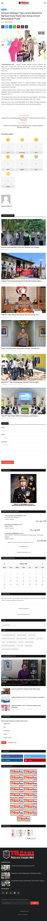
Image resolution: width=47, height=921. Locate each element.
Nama (3, 427)
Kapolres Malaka (21, 635)
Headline (4, 9)
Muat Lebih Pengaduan (23, 614)
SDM (3, 642)
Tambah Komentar (23, 546)
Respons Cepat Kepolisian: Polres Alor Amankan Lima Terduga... (20, 247)
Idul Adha (21, 642)
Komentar (5, 423)
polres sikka (39, 638)
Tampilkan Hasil (12, 742)
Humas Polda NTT (7, 22)
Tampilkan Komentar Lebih (23, 552)
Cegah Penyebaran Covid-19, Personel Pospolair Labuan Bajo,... (28, 697)
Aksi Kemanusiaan (11, 642)
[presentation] (39, 32)
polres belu (20, 645)
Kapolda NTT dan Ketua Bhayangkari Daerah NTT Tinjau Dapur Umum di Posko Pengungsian (23, 119)
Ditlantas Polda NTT (22, 638)
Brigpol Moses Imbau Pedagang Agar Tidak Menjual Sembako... (26, 873)
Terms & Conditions (23, 914)
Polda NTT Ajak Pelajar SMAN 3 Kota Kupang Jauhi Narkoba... (20, 416)
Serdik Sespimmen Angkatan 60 (10, 649)
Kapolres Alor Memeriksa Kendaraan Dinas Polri (22, 865)
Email (3, 434)
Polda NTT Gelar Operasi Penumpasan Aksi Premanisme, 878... (20, 315)
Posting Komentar (8, 462)
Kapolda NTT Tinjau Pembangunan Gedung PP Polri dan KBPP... (20, 382)
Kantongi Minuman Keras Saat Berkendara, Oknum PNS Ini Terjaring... (28, 880)
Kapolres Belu (31, 635)
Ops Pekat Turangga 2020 (8, 635)
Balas (38, 521)
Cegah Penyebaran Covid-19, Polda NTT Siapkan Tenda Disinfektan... (26, 706)
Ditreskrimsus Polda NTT (8, 638)
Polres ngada (28, 645)
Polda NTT (31, 638)
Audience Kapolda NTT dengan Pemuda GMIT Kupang (25, 689)
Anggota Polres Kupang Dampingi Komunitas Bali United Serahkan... (21, 281)
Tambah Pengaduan (23, 608)
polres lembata (29, 642)
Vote (4, 742)
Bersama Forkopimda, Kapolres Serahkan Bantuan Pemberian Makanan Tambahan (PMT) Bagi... (23, 126)
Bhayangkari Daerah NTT (8, 645)
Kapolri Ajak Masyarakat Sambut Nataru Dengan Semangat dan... (20, 348)
